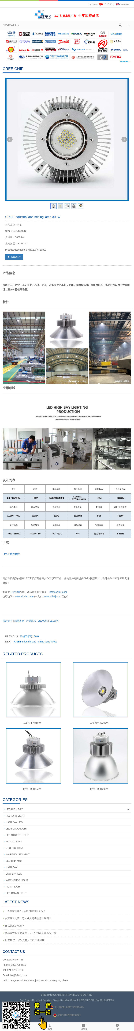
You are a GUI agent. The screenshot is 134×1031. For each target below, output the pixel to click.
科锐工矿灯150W (32, 789)
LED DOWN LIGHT (16, 893)
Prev (10, 139)
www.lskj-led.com (24, 596)
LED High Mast (14, 860)
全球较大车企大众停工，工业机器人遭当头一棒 (30, 933)
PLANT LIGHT (13, 886)
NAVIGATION (11, 25)
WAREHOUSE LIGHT (17, 854)
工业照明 (15, 592)
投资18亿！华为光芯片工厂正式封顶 (24, 940)
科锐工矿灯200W (99, 789)
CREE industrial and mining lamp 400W (35, 641)
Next (124, 139)
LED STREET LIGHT (17, 835)
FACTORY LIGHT (15, 815)
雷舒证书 (7, 620)
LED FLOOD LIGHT (16, 828)
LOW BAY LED (14, 873)
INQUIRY (14, 256)
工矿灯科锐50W (32, 722)
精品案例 (19, 620)
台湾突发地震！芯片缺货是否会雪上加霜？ (28, 918)
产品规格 (31, 620)
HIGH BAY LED (14, 822)
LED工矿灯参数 (11, 554)
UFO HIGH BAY (14, 848)
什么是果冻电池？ (14, 925)
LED (42, 620)
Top (117, 1026)
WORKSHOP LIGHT (17, 880)
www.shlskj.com (52, 596)
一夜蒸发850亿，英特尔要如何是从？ (25, 911)
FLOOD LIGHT (14, 841)
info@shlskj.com (58, 592)
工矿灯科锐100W (99, 722)
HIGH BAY (11, 867)
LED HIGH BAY (14, 809)
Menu (83, 1026)
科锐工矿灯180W (29, 636)
